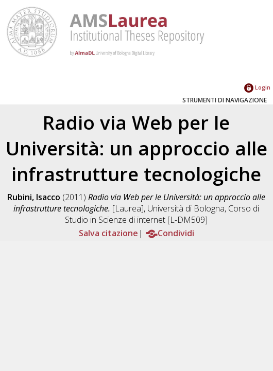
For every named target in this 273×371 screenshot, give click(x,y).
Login (257, 87)
